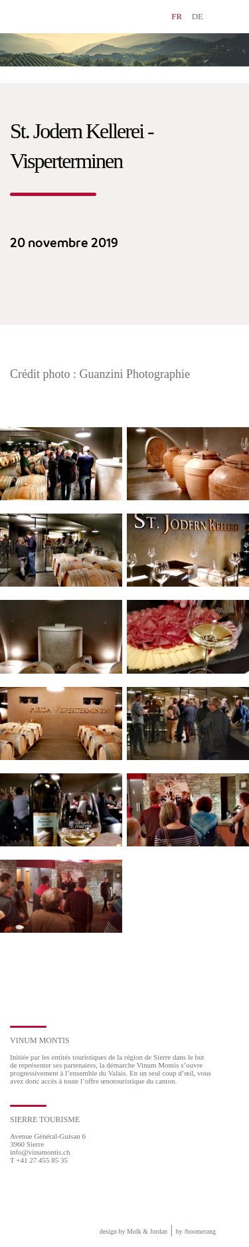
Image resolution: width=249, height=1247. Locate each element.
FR (176, 16)
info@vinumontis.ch (40, 1152)
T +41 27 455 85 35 (39, 1160)
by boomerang (196, 1231)
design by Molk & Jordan (133, 1231)
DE (197, 16)
